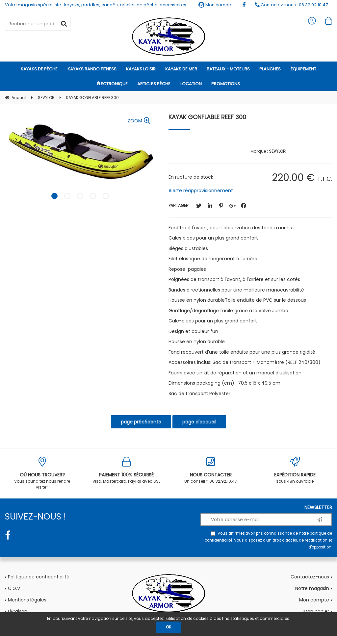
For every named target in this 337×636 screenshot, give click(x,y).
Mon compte (215, 5)
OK (168, 627)
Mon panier (316, 611)
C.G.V (14, 588)
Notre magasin (312, 588)
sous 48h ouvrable (295, 470)
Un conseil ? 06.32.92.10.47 (211, 470)
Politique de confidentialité (38, 576)
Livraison (17, 611)
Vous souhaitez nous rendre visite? (42, 473)
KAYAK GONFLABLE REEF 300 (207, 117)
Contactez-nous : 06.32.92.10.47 (291, 5)
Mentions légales (27, 600)
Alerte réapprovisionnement (200, 190)
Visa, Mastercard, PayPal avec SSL (126, 470)
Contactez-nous (310, 576)
